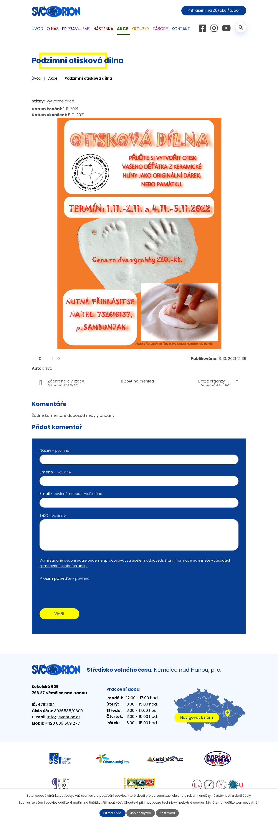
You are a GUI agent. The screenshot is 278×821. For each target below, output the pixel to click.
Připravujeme (76, 29)
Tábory (160, 29)
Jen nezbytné (141, 813)
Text (53, 515)
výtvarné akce (60, 101)
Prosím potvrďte (64, 578)
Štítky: (38, 101)
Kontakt (181, 29)
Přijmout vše (112, 813)
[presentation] (73, 591)
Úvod (36, 78)
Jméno (55, 472)
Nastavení (167, 813)
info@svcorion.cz (63, 717)
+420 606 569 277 (62, 723)
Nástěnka (103, 29)
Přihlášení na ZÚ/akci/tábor (213, 10)
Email (71, 493)
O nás (53, 29)
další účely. (243, 795)
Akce (53, 78)
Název (54, 450)
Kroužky (140, 29)
